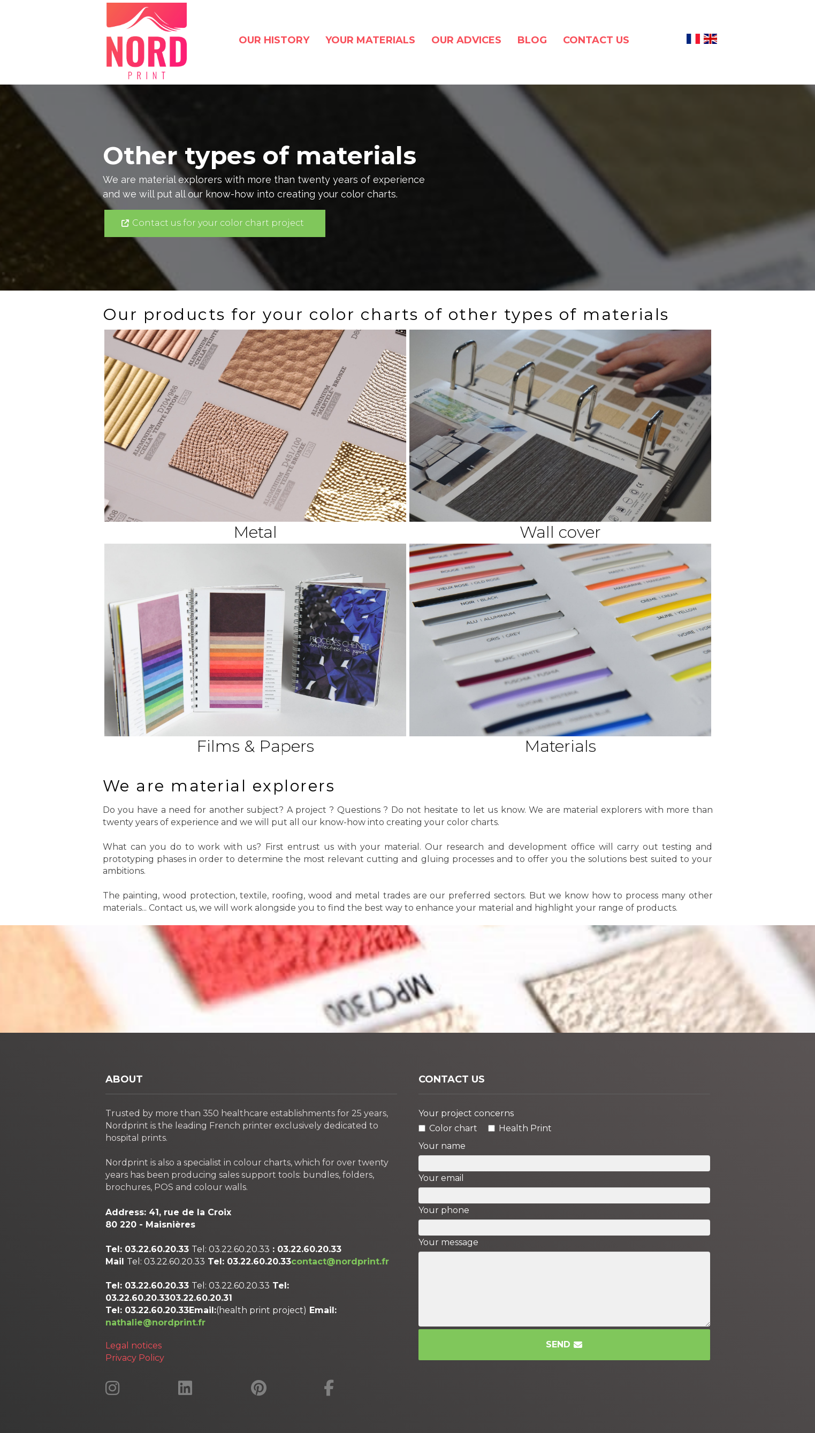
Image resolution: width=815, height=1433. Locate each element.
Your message (448, 1242)
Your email (441, 1178)
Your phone (443, 1210)
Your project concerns (466, 1113)
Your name (442, 1146)
